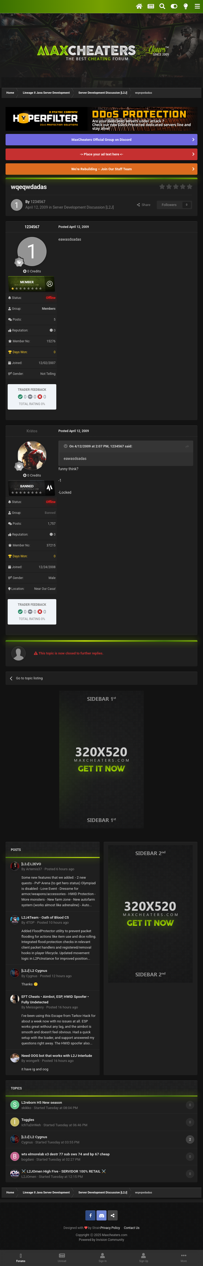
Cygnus (31, 976)
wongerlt (32, 1061)
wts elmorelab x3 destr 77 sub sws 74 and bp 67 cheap (65, 1154)
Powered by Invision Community (101, 1240)
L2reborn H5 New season (41, 1102)
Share (143, 205)
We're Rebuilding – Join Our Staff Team (101, 169)
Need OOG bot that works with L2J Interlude (56, 1055)
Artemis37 (34, 869)
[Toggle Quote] (66, 446)
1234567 (37, 202)
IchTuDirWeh (31, 1125)
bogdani (27, 1159)
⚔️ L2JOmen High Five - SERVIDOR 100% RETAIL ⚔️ (63, 1171)
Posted (59, 869)
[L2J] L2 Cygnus (34, 970)
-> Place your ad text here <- (101, 154)
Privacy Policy (110, 1228)
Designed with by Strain (81, 1228)
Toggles (27, 1119)
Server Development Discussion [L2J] (83, 207)
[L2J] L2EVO (31, 864)
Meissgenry (35, 1007)
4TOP (30, 922)
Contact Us (132, 1228)
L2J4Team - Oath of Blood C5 (45, 917)
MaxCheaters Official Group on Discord (102, 140)
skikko (26, 1108)
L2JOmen (28, 1177)
